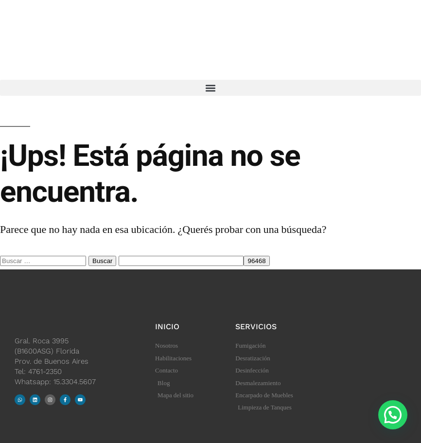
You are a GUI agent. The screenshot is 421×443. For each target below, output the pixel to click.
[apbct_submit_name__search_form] (256, 261)
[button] (210, 88)
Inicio (167, 326)
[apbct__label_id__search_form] (181, 261)
